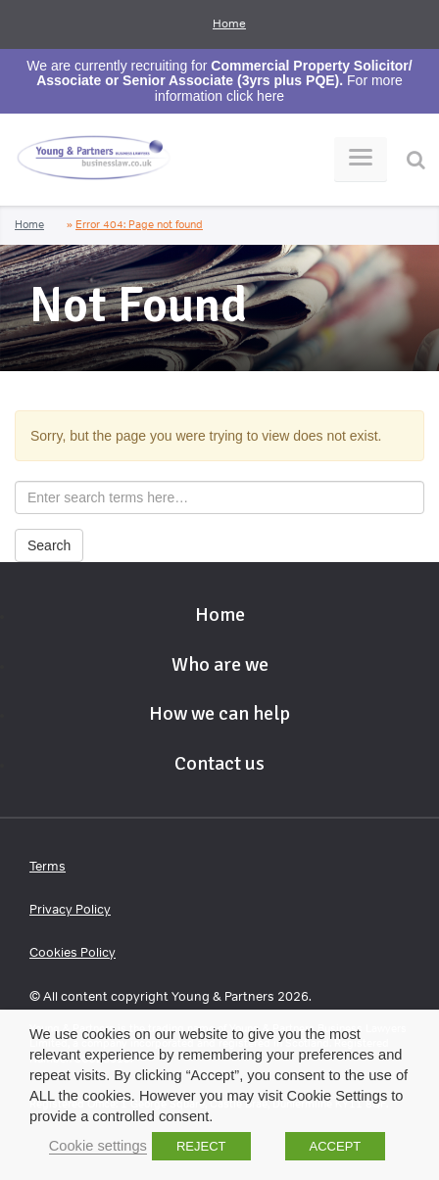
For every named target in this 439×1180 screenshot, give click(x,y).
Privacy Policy (70, 909)
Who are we (219, 664)
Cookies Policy (72, 952)
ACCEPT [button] (336, 1146)
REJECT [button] (201, 1146)
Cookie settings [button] (98, 1146)
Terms (47, 866)
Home (229, 23)
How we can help (219, 713)
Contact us (219, 763)
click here (255, 96)
